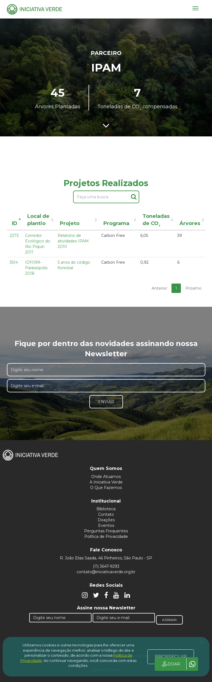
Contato (106, 514)
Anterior (159, 288)
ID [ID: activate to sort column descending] (14, 223)
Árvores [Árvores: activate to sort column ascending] (189, 223)
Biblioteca (106, 508)
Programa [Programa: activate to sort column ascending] (116, 223)
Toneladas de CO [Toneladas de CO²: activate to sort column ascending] (156, 220)
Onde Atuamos (106, 476)
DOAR (170, 664)
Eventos (106, 525)
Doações (106, 519)
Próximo (193, 288)
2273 (14, 235)
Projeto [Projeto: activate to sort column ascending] (69, 223)
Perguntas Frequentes (106, 530)
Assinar (169, 620)
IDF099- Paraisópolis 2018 (36, 268)
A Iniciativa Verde (106, 482)
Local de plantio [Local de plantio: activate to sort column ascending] (38, 219)
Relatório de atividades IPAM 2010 (73, 241)
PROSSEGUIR (171, 656)
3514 (14, 262)
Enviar (106, 401)
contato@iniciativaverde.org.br (106, 571)
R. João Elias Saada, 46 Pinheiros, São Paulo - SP (106, 558)
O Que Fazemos (106, 487)
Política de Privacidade (106, 536)
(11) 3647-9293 (106, 566)
